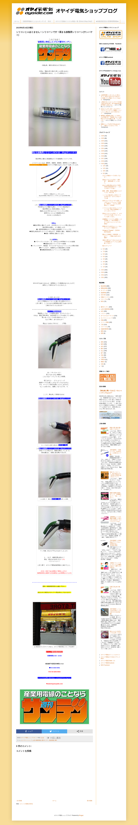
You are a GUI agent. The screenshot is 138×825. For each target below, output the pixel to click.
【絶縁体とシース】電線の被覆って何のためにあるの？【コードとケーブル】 (115, 519)
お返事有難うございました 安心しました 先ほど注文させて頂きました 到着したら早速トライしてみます (111, 97)
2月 (104, 264)
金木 (102, 346)
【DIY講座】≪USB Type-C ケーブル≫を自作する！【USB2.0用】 (115, 543)
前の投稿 (89, 800)
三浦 (102, 357)
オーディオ (104, 290)
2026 (102, 136)
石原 (102, 364)
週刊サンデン (45, 740)
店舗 (102, 320)
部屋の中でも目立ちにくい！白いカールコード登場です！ (112, 227)
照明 (102, 333)
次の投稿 (19, 800)
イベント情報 (105, 322)
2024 (102, 141)
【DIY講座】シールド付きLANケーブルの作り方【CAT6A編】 (115, 611)
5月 (104, 256)
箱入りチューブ (106, 245)
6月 (104, 254)
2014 (102, 270)
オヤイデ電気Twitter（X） (108, 660)
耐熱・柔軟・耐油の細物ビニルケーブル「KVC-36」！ (112, 191)
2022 (102, 146)
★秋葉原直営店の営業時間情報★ (107, 21)
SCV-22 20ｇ (63, 445)
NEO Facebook (105, 665)
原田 (102, 342)
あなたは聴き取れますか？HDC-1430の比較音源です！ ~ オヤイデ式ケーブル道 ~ (111, 187)
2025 (102, 138)
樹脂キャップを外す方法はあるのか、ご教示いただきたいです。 (110, 124)
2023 (102, 143)
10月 (104, 171)
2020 (102, 151)
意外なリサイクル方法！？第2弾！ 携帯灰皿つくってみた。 (111, 181)
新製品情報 (104, 288)
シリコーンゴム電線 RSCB (38, 165)
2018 (102, 156)
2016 (102, 161)
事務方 (103, 361)
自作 (102, 311)
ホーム (16, 21)
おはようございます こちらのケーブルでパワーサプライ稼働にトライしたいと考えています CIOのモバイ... (111, 111)
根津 (102, 344)
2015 (102, 163)
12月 (104, 165)
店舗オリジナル (105, 297)
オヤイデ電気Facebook (107, 663)
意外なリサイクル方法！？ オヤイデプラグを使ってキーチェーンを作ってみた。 (112, 215)
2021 (102, 148)
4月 (104, 259)
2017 (102, 158)
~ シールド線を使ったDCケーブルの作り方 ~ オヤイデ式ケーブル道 (111, 196)
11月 (104, 168)
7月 (104, 251)
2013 (102, 272)
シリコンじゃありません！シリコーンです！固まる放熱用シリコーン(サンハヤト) (112, 209)
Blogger (81, 815)
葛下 (102, 353)
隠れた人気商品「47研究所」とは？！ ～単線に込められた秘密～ (111, 236)
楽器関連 (103, 292)
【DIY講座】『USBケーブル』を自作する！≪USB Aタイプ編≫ (115, 452)
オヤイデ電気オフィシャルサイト (110, 654)
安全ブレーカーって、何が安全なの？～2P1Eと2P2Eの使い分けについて (115, 474)
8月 (104, 249)
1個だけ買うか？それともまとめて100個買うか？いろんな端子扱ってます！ (112, 241)
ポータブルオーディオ (107, 315)
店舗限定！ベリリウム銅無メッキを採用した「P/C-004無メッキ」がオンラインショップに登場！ (112, 221)
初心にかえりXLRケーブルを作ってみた (115, 632)
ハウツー (103, 313)
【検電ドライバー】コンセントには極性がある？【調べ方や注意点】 (115, 565)
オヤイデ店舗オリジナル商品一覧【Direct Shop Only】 (74, 21)
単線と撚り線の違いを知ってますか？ (115, 428)
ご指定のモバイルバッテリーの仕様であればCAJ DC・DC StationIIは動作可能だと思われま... (111, 103)
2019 (102, 153)
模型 (102, 331)
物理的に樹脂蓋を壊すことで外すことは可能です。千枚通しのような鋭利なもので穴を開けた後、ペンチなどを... (111, 118)
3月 (104, 261)
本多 (102, 355)
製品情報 (51, 740)
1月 (104, 266)
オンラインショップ (26, 740)
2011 (102, 277)
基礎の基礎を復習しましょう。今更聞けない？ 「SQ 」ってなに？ (115, 495)
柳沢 (56, 740)
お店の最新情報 (37, 740)
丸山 (102, 350)
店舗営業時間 (105, 329)
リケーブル (104, 299)
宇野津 (103, 359)
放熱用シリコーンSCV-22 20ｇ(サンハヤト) (57, 205)
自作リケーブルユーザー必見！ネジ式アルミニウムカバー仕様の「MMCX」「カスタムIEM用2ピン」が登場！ (112, 203)
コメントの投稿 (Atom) (26, 804)
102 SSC (103, 295)
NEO (102, 301)
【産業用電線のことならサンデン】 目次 (37, 21)
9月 (104, 173)
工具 (102, 324)
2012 (102, 275)
